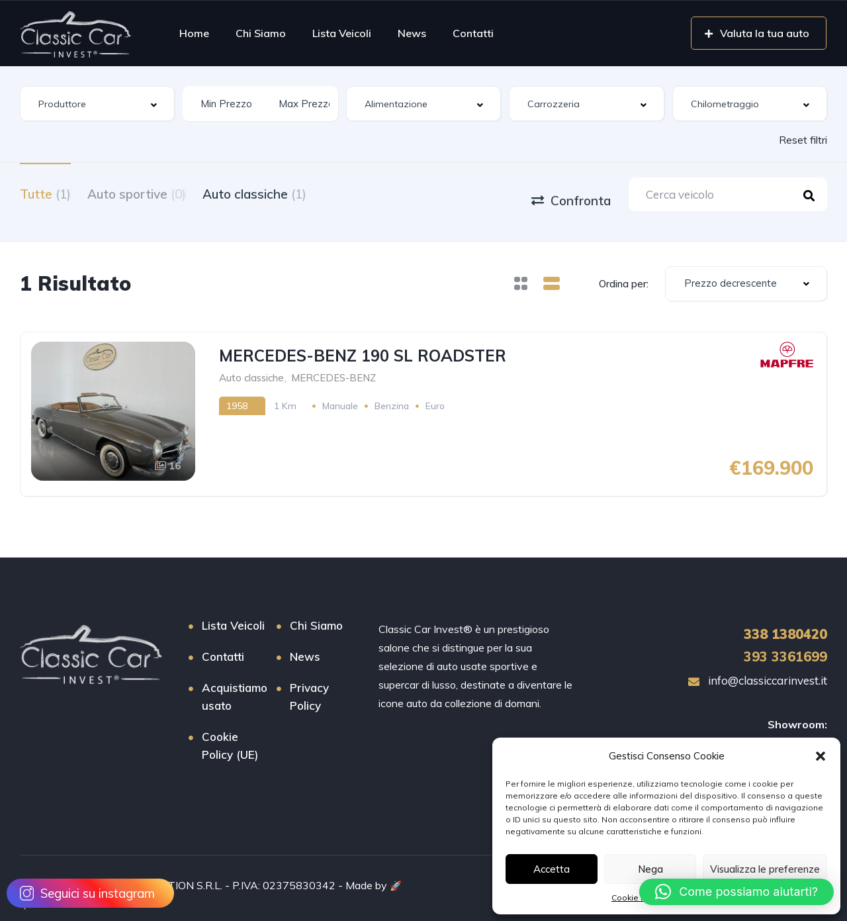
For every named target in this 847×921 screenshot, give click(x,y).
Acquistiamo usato (234, 685)
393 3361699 (785, 644)
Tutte (45, 193)
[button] (820, 756)
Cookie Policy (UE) (230, 734)
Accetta (551, 869)
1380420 (785, 622)
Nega (650, 869)
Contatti (473, 33)
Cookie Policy (637, 897)
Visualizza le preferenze (765, 869)
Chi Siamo (261, 33)
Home (194, 33)
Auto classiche (287, 193)
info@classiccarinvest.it (757, 668)
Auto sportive (153, 193)
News (412, 33)
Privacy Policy (309, 685)
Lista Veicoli (341, 33)
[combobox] (97, 103)
